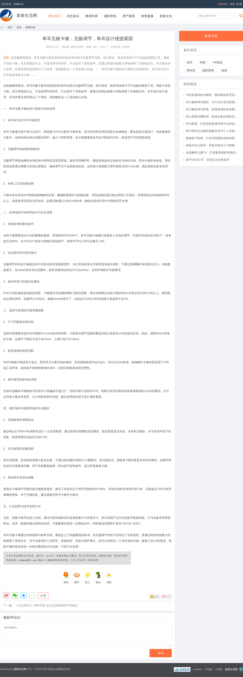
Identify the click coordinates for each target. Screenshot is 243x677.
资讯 (18, 27)
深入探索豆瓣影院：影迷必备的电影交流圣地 (212, 116)
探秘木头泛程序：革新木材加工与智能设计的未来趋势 (212, 145)
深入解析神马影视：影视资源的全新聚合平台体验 (212, 109)
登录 (232, 4)
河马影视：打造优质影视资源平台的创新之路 (212, 123)
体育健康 (147, 16)
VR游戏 (217, 62)
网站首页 (54, 16)
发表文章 (211, 36)
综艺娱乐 (73, 16)
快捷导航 (223, 4)
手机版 (208, 669)
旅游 (224, 70)
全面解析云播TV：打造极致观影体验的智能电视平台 (212, 152)
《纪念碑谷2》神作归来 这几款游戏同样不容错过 (46, 605)
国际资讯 (110, 16)
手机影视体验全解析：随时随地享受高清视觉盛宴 (212, 95)
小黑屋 (218, 669)
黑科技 (191, 70)
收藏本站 (18, 4)
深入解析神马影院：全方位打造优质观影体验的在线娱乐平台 (212, 102)
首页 (1, 27)
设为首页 (6, 4)
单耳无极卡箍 (35, 85)
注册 (239, 4)
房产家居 (129, 16)
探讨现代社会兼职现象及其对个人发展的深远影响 (212, 131)
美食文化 (166, 16)
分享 (168, 596)
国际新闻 (208, 70)
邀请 (156, 596)
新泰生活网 (26, 15)
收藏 (43, 595)
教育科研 (91, 16)
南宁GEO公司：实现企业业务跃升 (208, 159)
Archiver (197, 669)
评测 (202, 62)
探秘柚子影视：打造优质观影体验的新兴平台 (212, 138)
